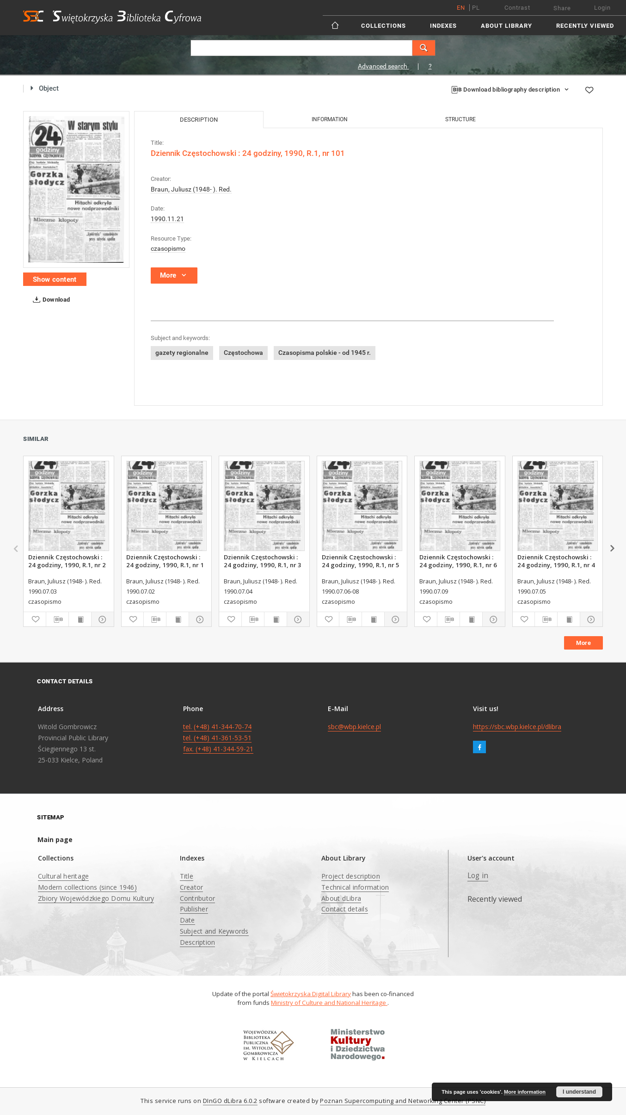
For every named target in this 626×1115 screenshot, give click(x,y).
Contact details (344, 908)
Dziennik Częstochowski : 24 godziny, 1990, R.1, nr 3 (262, 561)
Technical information (355, 887)
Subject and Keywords (214, 931)
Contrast (517, 7)
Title (186, 876)
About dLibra (341, 898)
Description (197, 942)
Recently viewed (585, 25)
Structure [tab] (460, 119)
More (583, 642)
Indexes (443, 25)
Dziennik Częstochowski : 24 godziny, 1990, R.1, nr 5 (360, 561)
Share (562, 8)
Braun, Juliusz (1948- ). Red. (191, 189)
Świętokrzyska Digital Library (310, 994)
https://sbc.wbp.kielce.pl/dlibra (517, 726)
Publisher (194, 908)
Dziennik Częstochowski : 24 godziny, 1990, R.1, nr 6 (458, 561)
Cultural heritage (63, 876)
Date (187, 920)
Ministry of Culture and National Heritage (329, 1002)
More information (525, 1092)
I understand (579, 1092)
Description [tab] (199, 119)
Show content (55, 279)
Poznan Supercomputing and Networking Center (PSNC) (402, 1101)
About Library (506, 25)
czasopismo (168, 248)
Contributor (197, 898)
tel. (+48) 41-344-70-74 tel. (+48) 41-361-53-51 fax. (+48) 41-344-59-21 (218, 737)
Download (49, 300)
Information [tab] (330, 119)
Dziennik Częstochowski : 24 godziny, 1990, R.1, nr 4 (556, 561)
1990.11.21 (167, 219)
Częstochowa (243, 352)
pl (476, 7)
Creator (191, 887)
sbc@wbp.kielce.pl (354, 726)
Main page (55, 839)
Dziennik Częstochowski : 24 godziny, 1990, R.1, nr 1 (165, 561)
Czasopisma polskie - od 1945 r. (324, 352)
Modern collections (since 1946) (87, 887)
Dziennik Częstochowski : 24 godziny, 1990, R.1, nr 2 (67, 561)
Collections (383, 25)
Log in (478, 875)
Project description (350, 876)
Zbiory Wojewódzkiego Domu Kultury (96, 898)
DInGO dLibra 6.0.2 (230, 1101)
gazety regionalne (182, 352)
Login (602, 7)
